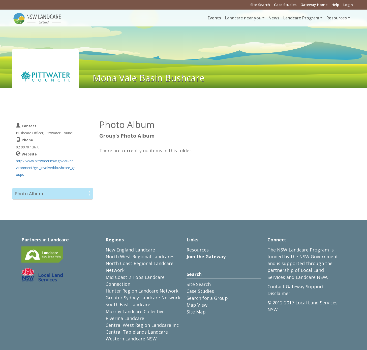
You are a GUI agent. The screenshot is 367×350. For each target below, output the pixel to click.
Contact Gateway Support (295, 286)
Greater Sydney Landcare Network (143, 298)
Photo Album (29, 193)
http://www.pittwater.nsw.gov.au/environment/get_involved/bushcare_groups (45, 167)
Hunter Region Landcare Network (142, 291)
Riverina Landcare (125, 318)
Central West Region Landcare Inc (142, 325)
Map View (197, 305)
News (273, 18)
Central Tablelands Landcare (137, 332)
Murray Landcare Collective (135, 311)
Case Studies (285, 4)
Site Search (260, 4)
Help (335, 4)
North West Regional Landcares (140, 256)
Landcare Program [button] (301, 18)
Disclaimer (278, 293)
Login (348, 4)
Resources (198, 250)
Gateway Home (313, 4)
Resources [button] (336, 18)
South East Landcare (128, 304)
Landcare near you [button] (243, 18)
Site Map (196, 312)
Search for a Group (207, 298)
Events (214, 18)
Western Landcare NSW (131, 339)
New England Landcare (130, 250)
